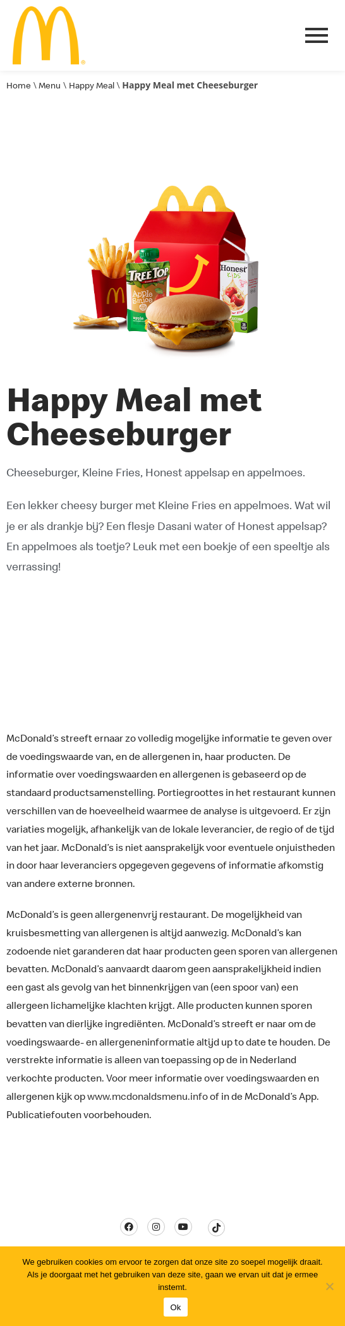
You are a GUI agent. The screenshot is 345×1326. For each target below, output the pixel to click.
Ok (175, 1307)
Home (18, 85)
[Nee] (329, 1286)
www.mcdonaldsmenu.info (147, 1096)
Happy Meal (91, 85)
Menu (50, 85)
